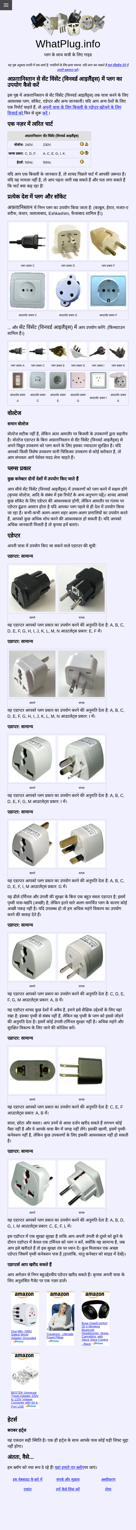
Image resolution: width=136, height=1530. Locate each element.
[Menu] (6, 5)
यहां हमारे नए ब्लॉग (69, 1467)
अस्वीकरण (108, 1479)
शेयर (108, 1489)
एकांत (28, 1489)
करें (45, 113)
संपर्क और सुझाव (68, 1479)
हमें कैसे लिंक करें (68, 1489)
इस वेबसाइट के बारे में (27, 1479)
